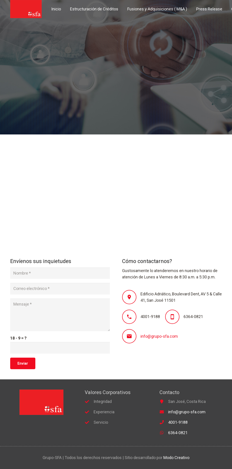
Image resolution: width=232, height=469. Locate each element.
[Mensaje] (60, 315)
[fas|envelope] (164, 412)
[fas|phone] (164, 422)
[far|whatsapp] (164, 433)
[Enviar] (22, 363)
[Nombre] (60, 273)
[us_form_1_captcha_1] (60, 347)
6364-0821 (178, 432)
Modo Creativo (176, 457)
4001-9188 (178, 422)
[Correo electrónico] (60, 288)
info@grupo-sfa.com (159, 336)
